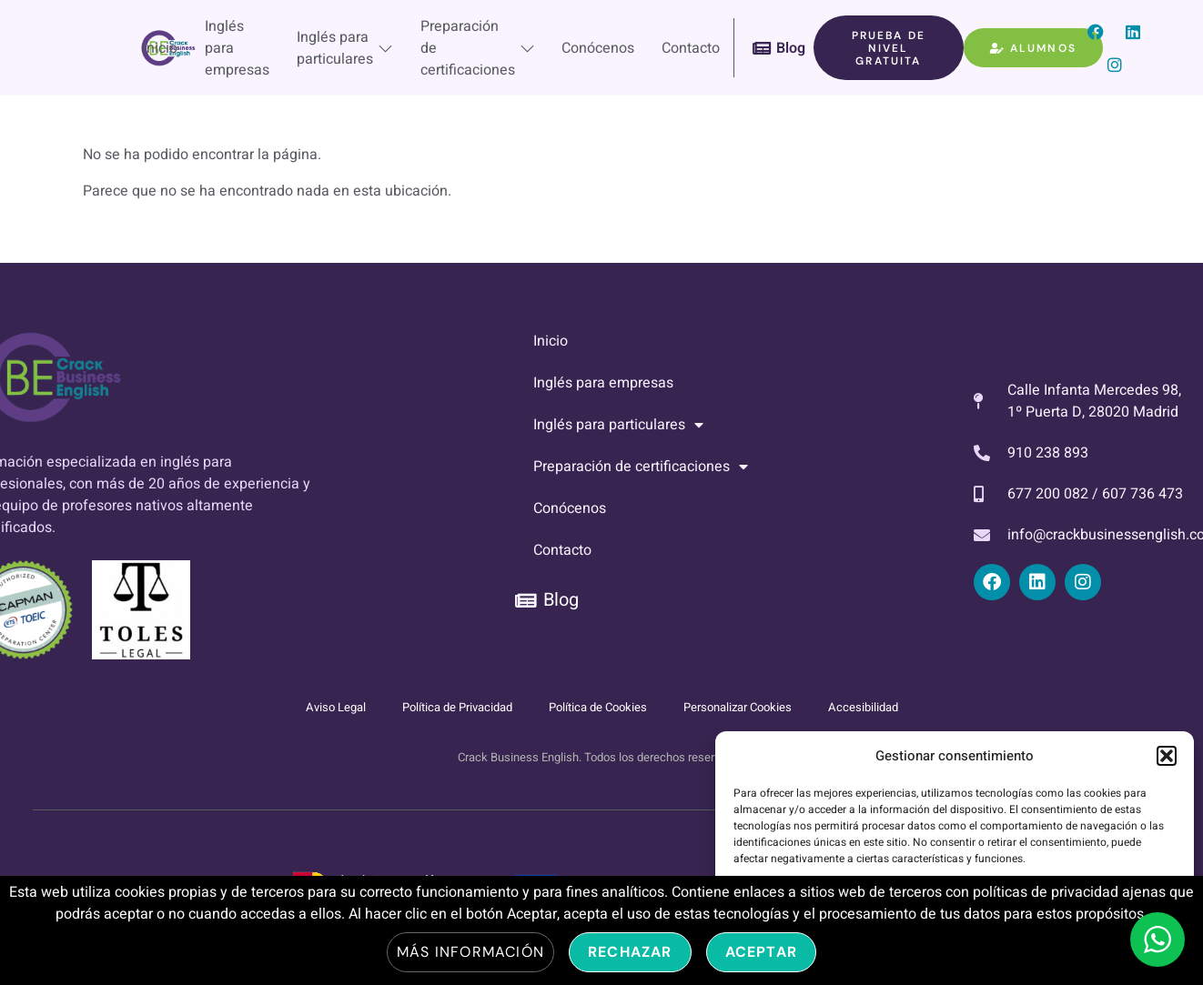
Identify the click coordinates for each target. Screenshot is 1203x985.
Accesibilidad (863, 707)
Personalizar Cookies (737, 707)
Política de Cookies (598, 707)
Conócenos (597, 48)
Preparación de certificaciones (477, 47)
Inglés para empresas (236, 47)
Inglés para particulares (344, 48)
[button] (1167, 756)
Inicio (159, 48)
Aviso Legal (336, 707)
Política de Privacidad (457, 707)
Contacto (691, 48)
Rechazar (630, 951)
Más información (470, 951)
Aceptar (761, 951)
